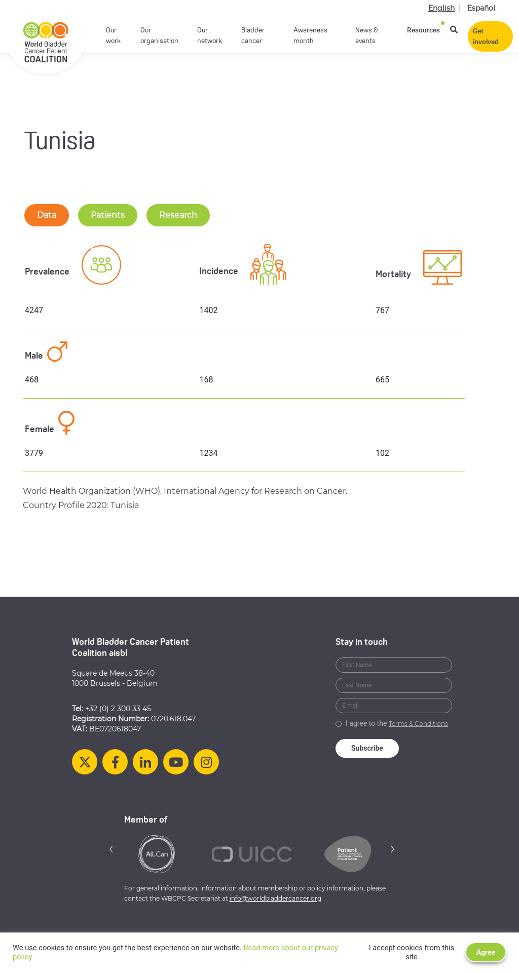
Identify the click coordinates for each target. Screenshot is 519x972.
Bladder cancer (253, 36)
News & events (366, 36)
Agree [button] (485, 952)
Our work (113, 36)
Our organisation (159, 36)
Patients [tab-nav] (108, 215)
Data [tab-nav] (46, 215)
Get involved (486, 37)
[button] (111, 848)
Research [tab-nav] (178, 215)
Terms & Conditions (418, 723)
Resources (423, 30)
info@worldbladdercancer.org (275, 898)
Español (481, 8)
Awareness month (310, 36)
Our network (209, 36)
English (441, 8)
